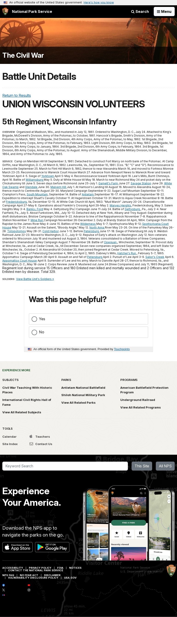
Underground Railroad (137, 400)
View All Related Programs (140, 407)
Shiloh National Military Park (83, 395)
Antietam (88, 194)
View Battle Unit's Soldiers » (35, 279)
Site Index (10, 444)
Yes (42, 319)
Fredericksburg (16, 201)
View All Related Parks (78, 402)
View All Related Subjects (21, 412)
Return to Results (16, 95)
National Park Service (135, 567)
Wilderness (88, 224)
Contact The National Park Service (35, 570)
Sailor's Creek (154, 257)
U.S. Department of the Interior (141, 571)
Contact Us (41, 444)
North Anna (97, 227)
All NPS (165, 466)
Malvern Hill (58, 187)
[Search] (65, 466)
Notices (75, 567)
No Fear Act (29, 575)
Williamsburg (35, 179)
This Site (142, 466)
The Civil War (23, 55)
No (41, 332)
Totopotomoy (16, 231)
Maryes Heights (120, 205)
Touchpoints (122, 349)
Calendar (9, 436)
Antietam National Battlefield (83, 387)
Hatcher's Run (127, 253)
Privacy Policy (40, 567)
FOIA (60, 567)
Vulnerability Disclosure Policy (33, 577)
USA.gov (70, 577)
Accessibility (12, 567)
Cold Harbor (50, 231)
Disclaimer (52, 575)
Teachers (40, 436)
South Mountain (37, 194)
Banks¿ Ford (35, 209)
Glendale (31, 187)
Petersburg (92, 231)
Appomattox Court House (19, 260)
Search (140, 11)
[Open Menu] (164, 11)
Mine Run (37, 220)
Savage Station (141, 183)
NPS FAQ (8, 575)
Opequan (110, 242)
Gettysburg (133, 209)
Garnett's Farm (108, 183)
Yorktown (48, 176)
